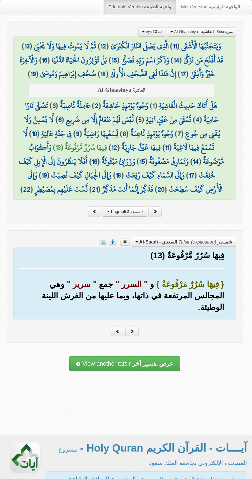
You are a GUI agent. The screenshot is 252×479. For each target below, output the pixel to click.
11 (175, 46)
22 (26, 189)
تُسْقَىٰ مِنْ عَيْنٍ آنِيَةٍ (168, 119)
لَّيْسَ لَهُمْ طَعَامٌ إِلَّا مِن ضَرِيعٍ (100, 119)
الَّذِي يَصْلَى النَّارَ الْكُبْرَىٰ (139, 46)
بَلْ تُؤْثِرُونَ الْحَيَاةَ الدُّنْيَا (79, 60)
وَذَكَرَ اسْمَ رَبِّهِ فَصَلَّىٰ (145, 60)
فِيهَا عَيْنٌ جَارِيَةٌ (141, 147)
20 (160, 189)
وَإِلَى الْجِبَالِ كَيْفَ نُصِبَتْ (81, 175)
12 (103, 46)
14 (176, 60)
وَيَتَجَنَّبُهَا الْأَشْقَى (201, 46)
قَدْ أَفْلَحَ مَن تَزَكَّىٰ (203, 60)
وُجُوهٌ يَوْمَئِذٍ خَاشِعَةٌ (125, 105)
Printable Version (140, 6)
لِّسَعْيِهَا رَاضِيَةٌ (101, 133)
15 (114, 60)
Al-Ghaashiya (201, 31)
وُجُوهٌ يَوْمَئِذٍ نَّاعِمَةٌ (151, 133)
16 (44, 60)
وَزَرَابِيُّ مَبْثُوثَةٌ (118, 161)
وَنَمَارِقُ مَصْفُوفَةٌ (168, 161)
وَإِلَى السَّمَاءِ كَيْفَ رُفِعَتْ (155, 175)
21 (95, 189)
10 (34, 133)
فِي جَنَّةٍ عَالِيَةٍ (56, 133)
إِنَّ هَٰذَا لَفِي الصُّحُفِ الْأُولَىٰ (143, 74)
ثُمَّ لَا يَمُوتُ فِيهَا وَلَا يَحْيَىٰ (65, 46)
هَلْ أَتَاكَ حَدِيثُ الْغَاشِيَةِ (188, 105)
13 (26, 46)
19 (33, 74)
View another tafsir (124, 363)
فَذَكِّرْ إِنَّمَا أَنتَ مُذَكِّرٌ (127, 189)
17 (183, 74)
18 (103, 74)
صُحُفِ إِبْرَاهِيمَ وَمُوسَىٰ (68, 74)
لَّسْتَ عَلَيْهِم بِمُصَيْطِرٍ (61, 189)
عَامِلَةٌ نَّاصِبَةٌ (75, 105)
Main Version (210, 6)
